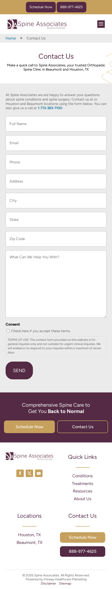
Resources (82, 491)
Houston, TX (29, 534)
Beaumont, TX (29, 542)
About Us (82, 498)
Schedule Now (40, 7)
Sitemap (65, 583)
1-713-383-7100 (50, 108)
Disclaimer (48, 583)
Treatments (82, 483)
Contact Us (82, 426)
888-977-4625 (71, 7)
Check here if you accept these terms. (41, 331)
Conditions (82, 475)
